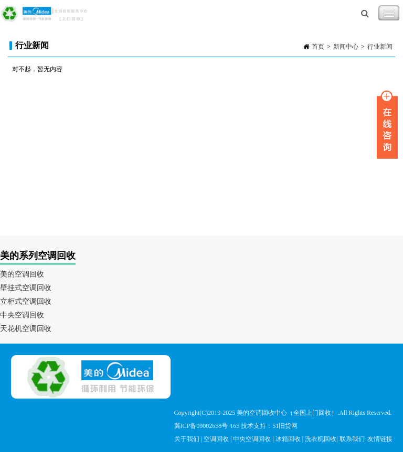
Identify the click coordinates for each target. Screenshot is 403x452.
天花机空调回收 (25, 329)
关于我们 (186, 439)
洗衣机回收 (320, 439)
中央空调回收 (22, 315)
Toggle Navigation (388, 13)
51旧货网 (285, 425)
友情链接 (380, 439)
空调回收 (216, 439)
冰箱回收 (288, 439)
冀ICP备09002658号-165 (207, 425)
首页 (318, 46)
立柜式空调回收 (25, 301)
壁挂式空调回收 (25, 288)
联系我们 (352, 439)
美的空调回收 (22, 274)
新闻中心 (345, 46)
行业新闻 (380, 46)
